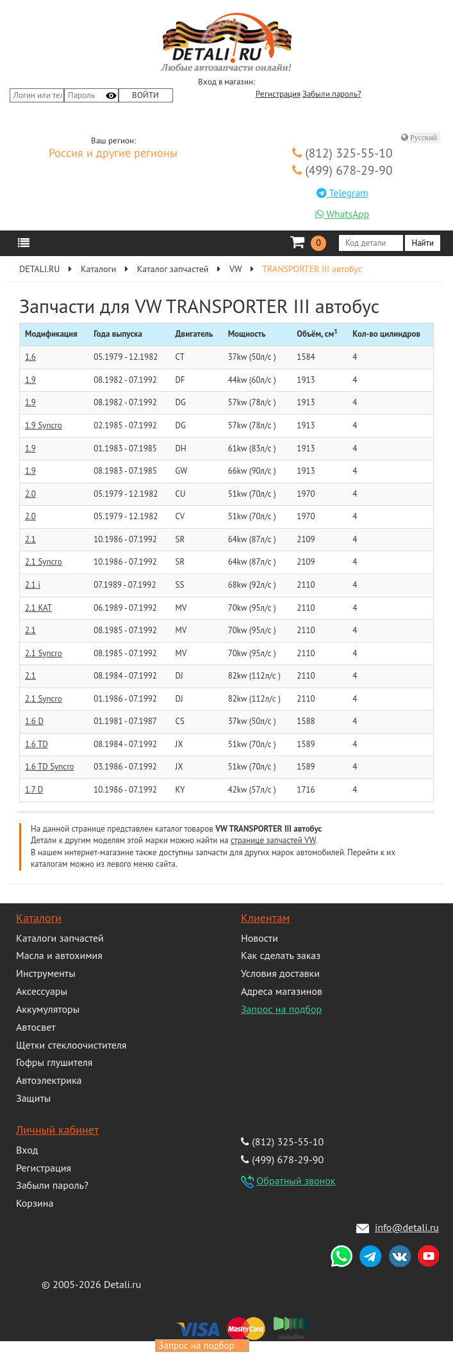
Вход (27, 1149)
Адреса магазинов (281, 991)
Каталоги (39, 917)
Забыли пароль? (331, 94)
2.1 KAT (38, 607)
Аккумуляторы (47, 1009)
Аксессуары (41, 991)
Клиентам (265, 917)
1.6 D (34, 721)
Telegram (342, 192)
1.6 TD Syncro (49, 766)
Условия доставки (280, 973)
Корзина (34, 1203)
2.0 (30, 493)
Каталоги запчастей (60, 937)
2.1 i (32, 584)
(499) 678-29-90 (342, 170)
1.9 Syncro (43, 425)
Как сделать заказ (280, 955)
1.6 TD (36, 744)
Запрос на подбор (281, 1009)
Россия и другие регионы (113, 153)
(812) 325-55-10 (342, 153)
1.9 (30, 380)
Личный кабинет (57, 1129)
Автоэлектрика (49, 1080)
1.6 (30, 356)
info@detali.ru (407, 1227)
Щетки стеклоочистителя (71, 1044)
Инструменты (46, 973)
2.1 (30, 539)
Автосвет (36, 1026)
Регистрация (278, 94)
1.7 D (34, 789)
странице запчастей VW (273, 840)
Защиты (33, 1098)
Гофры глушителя (54, 1062)
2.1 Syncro (43, 561)
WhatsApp (342, 213)
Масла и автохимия (59, 955)
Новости (259, 937)
